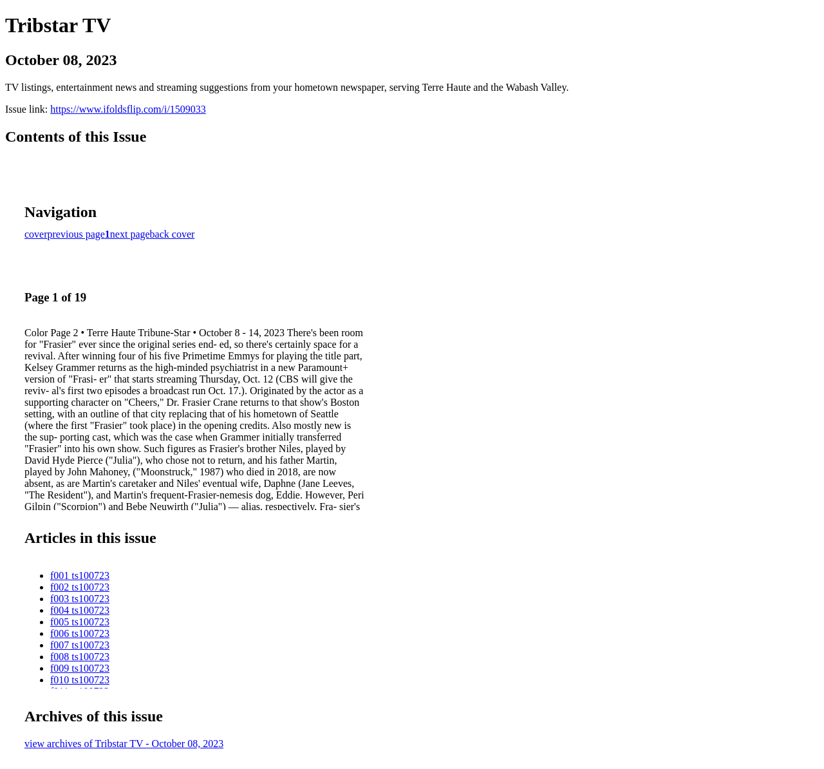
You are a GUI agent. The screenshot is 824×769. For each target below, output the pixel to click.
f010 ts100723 (79, 679)
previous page (76, 234)
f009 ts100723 (79, 668)
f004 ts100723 (79, 610)
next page (130, 234)
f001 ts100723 (79, 575)
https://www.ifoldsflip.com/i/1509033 (128, 109)
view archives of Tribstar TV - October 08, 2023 (123, 743)
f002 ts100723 (79, 587)
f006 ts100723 (79, 633)
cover (36, 234)
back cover (172, 234)
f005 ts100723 (79, 621)
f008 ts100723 (79, 656)
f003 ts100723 (79, 598)
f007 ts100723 (79, 645)
